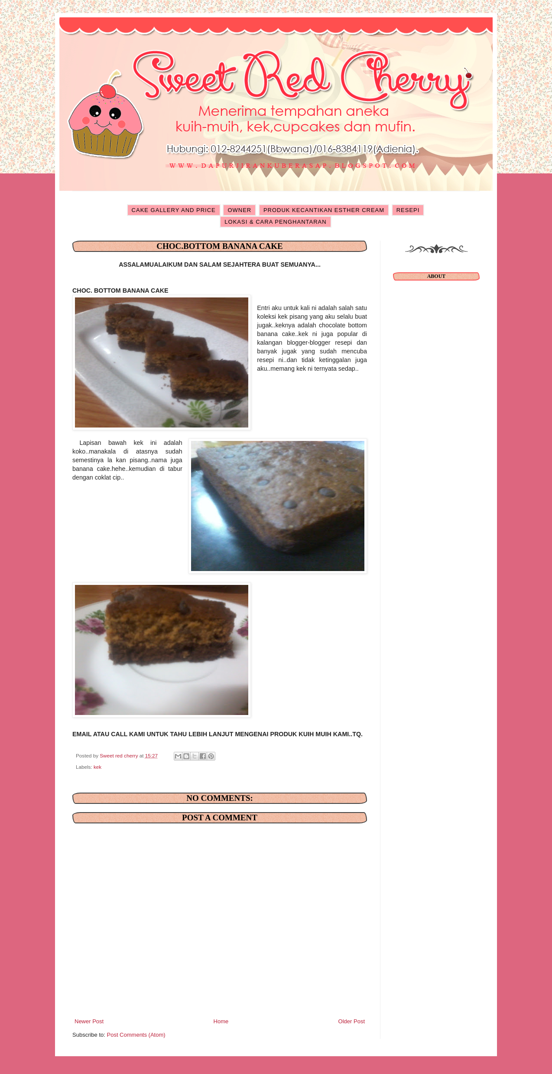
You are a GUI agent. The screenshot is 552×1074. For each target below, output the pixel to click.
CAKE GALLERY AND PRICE (174, 210)
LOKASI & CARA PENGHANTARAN (275, 222)
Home (221, 1021)
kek (97, 767)
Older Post (351, 1021)
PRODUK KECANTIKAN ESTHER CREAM (323, 210)
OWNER (239, 210)
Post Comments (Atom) (136, 1035)
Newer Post (89, 1021)
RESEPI (408, 210)
